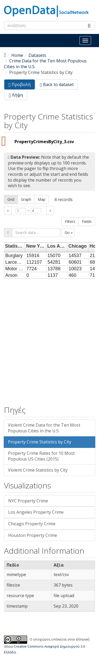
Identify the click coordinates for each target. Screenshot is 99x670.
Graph (26, 199)
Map (41, 199)
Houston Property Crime (32, 535)
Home (17, 55)
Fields (87, 221)
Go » (69, 232)
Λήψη (16, 95)
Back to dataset (57, 84)
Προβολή (21, 85)
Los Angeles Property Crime (36, 512)
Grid (10, 199)
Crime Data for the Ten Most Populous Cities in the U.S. (45, 63)
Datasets (37, 55)
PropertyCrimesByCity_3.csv (44, 141)
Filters (70, 221)
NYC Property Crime (28, 501)
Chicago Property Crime (31, 524)
